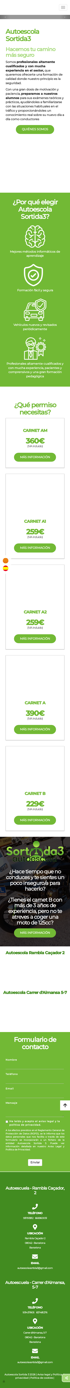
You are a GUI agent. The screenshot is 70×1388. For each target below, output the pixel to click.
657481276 (41, 1312)
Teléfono (12, 1074)
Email (10, 1088)
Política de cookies (41, 1377)
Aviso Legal (55, 1146)
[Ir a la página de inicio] (2, 7)
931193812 (28, 1218)
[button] (5, 17)
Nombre (11, 1059)
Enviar (35, 1162)
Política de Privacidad (18, 1149)
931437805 (28, 1312)
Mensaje (11, 1103)
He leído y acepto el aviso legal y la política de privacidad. (33, 1123)
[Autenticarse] (4, 1381)
